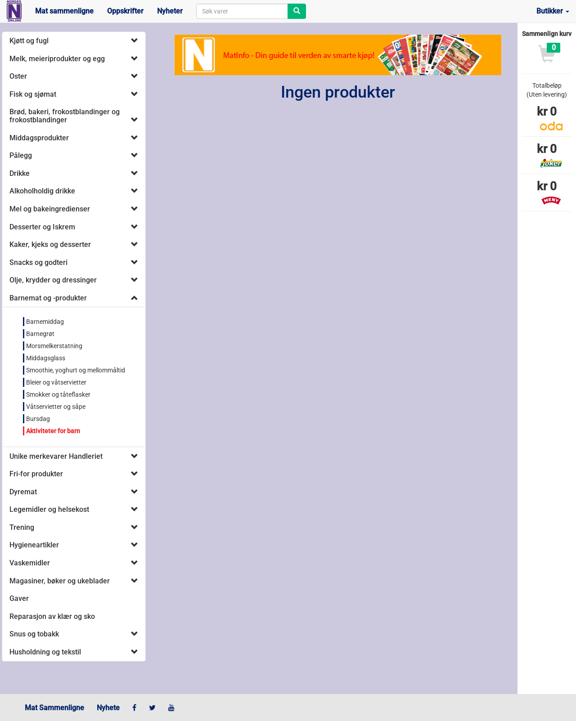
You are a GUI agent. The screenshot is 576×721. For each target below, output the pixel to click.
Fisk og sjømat (32, 94)
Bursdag (38, 418)
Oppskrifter (125, 11)
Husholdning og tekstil (45, 652)
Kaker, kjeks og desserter (50, 244)
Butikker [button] (552, 11)
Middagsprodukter (39, 138)
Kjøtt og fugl (29, 40)
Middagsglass (45, 358)
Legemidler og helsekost (49, 509)
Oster (18, 76)
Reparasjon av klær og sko (52, 616)
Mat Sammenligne (54, 707)
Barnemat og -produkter (48, 298)
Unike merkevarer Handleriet (56, 456)
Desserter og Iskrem (42, 227)
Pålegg (20, 155)
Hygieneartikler (34, 545)
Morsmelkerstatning (54, 345)
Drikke (19, 173)
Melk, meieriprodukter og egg (57, 58)
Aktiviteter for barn (53, 430)
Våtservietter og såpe (56, 406)
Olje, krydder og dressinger (53, 280)
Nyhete (108, 707)
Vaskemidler (29, 563)
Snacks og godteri (38, 262)
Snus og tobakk (34, 634)
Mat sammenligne (64, 11)
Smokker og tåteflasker (58, 394)
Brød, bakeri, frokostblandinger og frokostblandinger (64, 115)
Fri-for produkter (36, 474)
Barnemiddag (45, 321)
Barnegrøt (40, 333)
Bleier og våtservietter (56, 382)
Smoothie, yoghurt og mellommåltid (75, 370)
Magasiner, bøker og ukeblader (59, 581)
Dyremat (23, 492)
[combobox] (242, 11)
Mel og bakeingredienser (49, 209)
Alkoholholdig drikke (42, 191)
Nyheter (170, 11)
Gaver (19, 598)
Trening (21, 527)
